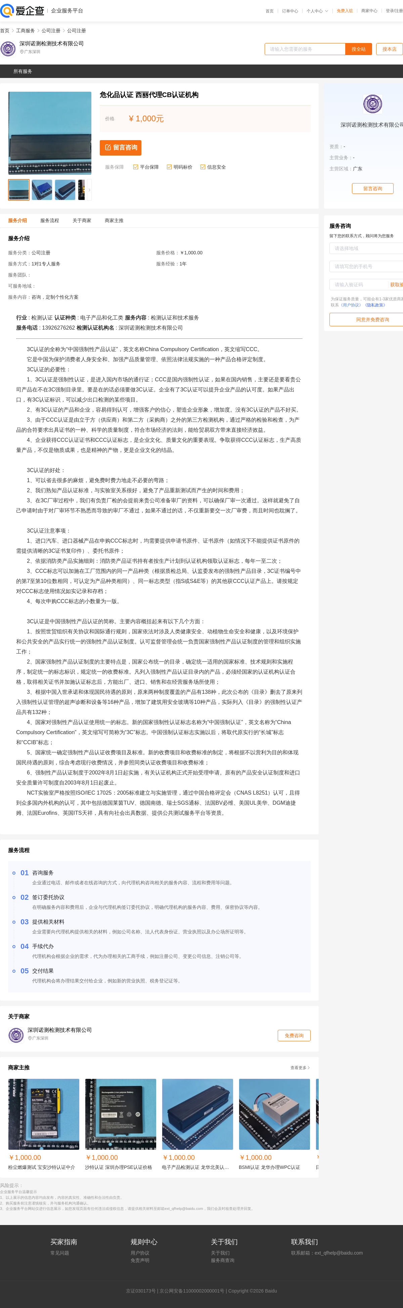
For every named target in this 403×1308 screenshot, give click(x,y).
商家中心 (369, 11)
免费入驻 (345, 11)
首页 (270, 11)
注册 (399, 10)
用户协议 (140, 1253)
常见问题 (59, 1253)
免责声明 (140, 1260)
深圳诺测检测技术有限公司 (51, 43)
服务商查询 (222, 1260)
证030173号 (143, 1291)
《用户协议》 (351, 305)
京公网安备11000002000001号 (192, 1291)
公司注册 (51, 30)
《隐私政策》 (375, 305)
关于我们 (220, 1253)
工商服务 (25, 30)
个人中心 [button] (317, 11)
